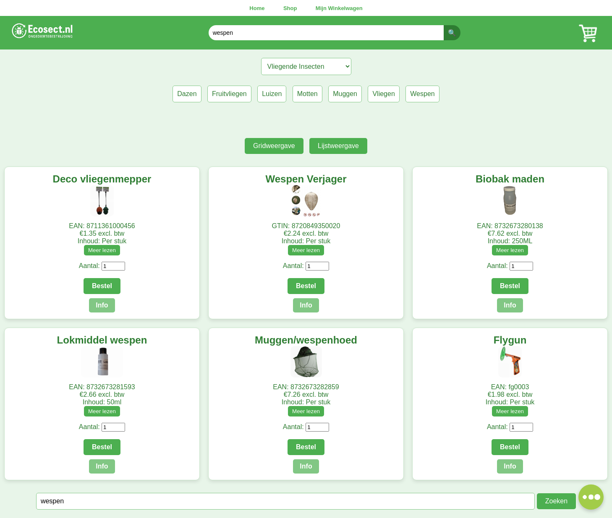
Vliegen (383, 93)
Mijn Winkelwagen (339, 8)
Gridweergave (274, 145)
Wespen (422, 93)
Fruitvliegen (229, 93)
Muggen (345, 93)
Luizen (272, 93)
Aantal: (89, 265)
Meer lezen (102, 250)
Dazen (186, 93)
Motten (307, 93)
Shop (290, 8)
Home (256, 8)
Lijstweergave (338, 145)
